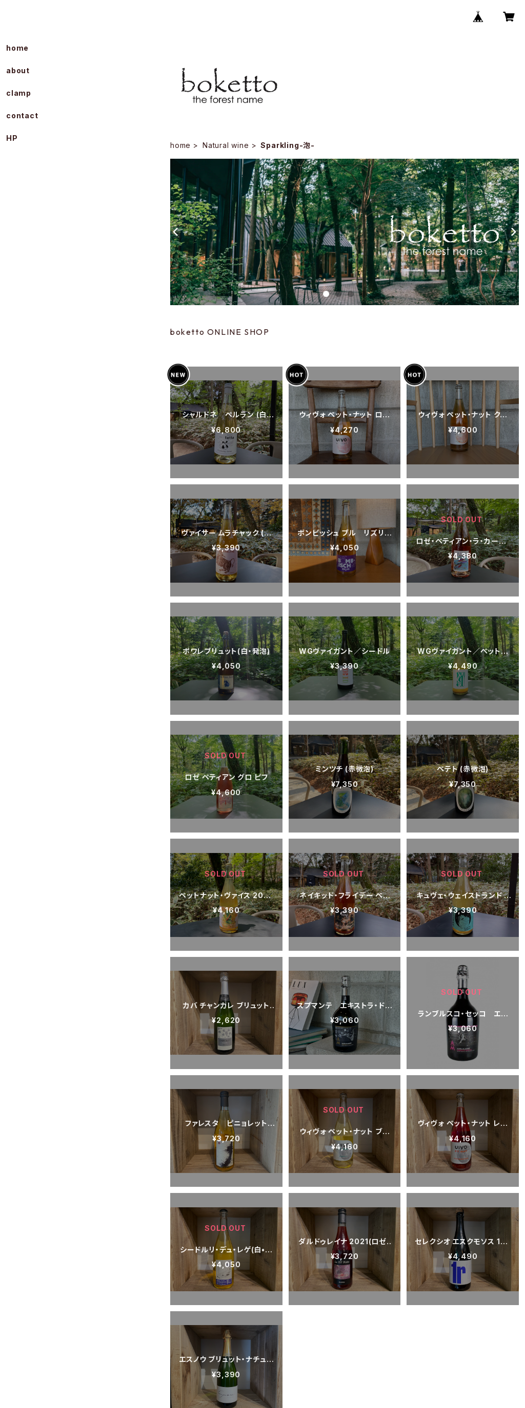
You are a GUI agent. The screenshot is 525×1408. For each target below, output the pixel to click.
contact (22, 115)
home (180, 145)
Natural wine (226, 145)
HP (12, 138)
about (18, 70)
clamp (18, 93)
